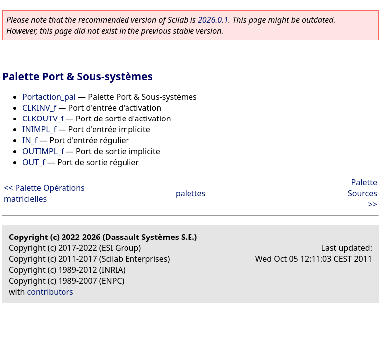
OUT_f (33, 162)
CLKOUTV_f (43, 118)
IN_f (29, 140)
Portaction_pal (49, 96)
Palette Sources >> (362, 193)
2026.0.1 (213, 19)
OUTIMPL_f (43, 151)
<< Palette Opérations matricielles (44, 193)
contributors (50, 291)
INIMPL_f (39, 129)
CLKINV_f (39, 107)
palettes (190, 193)
